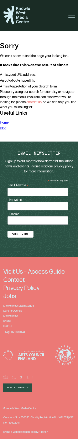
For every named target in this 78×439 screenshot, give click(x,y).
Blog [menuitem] (3, 128)
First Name (14, 199)
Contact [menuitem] (14, 280)
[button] (71, 15)
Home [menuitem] (4, 122)
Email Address (18, 185)
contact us (34, 102)
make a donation (17, 387)
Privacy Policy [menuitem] (21, 288)
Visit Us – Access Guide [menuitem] (34, 272)
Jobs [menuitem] (9, 296)
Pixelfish (43, 432)
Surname (13, 214)
